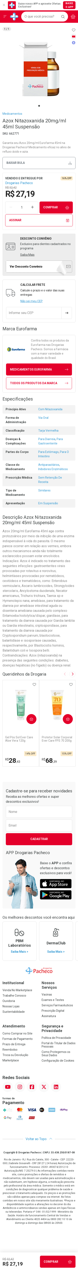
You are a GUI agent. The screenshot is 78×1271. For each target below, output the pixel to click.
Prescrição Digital (53, 1010)
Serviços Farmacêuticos (57, 1005)
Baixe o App (69, 5)
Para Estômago (48, 452)
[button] (39, 69)
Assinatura (49, 1016)
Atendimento (13, 1026)
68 (49, 760)
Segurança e (59, 1028)
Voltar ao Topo (39, 1139)
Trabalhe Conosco (14, 995)
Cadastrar (39, 839)
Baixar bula (39, 163)
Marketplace (10, 1060)
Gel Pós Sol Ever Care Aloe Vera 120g (19, 739)
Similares (44, 490)
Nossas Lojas (11, 1006)
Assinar (39, 220)
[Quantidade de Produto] (21, 208)
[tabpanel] (39, 69)
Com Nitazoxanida (50, 409)
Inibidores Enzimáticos (53, 469)
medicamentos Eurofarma (39, 369)
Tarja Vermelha (48, 430)
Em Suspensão (48, 503)
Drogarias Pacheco (19, 183)
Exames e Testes (53, 1000)
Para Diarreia (46, 439)
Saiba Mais (27, 254)
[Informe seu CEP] (34, 313)
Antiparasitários (48, 464)
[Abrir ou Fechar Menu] (5, 17)
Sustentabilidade (13, 1011)
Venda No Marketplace (17, 990)
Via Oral (43, 417)
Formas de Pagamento (17, 1038)
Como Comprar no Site (17, 1033)
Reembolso (9, 1049)
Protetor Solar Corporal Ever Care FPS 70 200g (57, 739)
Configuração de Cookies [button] (58, 1060)
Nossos (59, 985)
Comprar (56, 207)
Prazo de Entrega (13, 1044)
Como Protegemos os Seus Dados (56, 1053)
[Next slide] (72, 674)
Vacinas (47, 994)
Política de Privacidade (56, 1037)
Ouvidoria (8, 1001)
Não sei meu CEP (31, 301)
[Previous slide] (65, 674)
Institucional (13, 983)
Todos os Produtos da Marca (39, 383)
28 (12, 760)
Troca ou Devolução (15, 1055)
